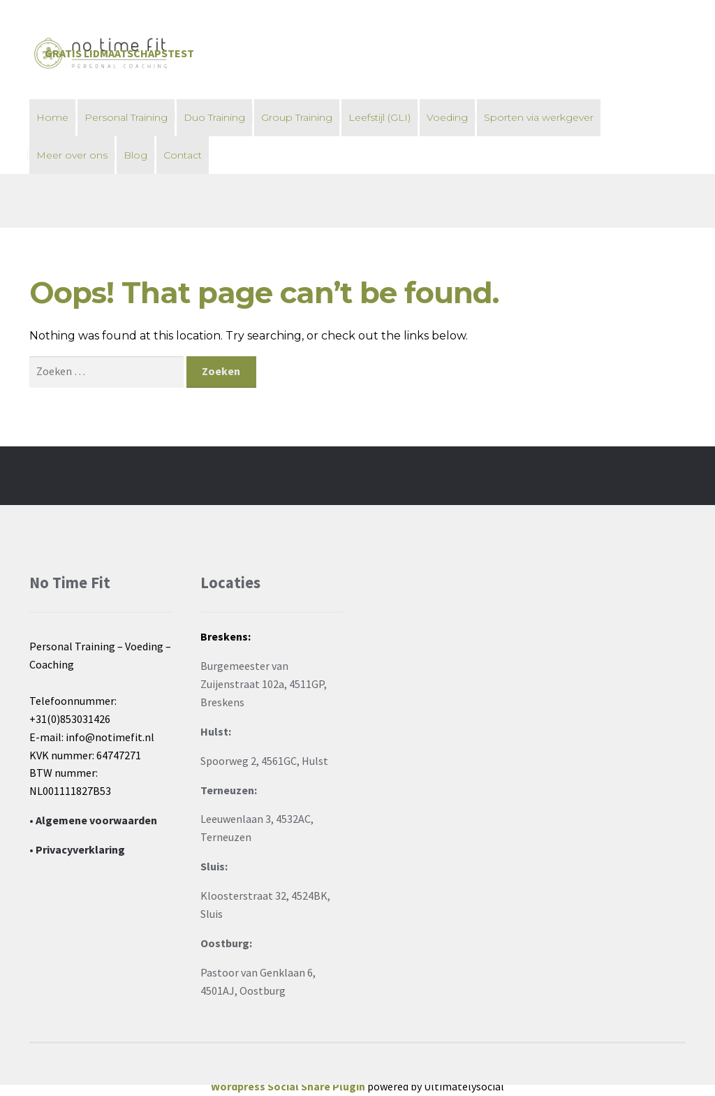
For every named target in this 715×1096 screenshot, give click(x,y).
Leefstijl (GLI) (379, 117)
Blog (135, 155)
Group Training (296, 117)
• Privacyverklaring (77, 849)
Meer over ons (72, 155)
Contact (182, 155)
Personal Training (126, 117)
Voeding (447, 117)
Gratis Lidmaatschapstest (119, 53)
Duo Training (214, 117)
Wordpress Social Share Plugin (289, 1086)
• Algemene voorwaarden (93, 820)
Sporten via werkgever (539, 117)
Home (52, 117)
